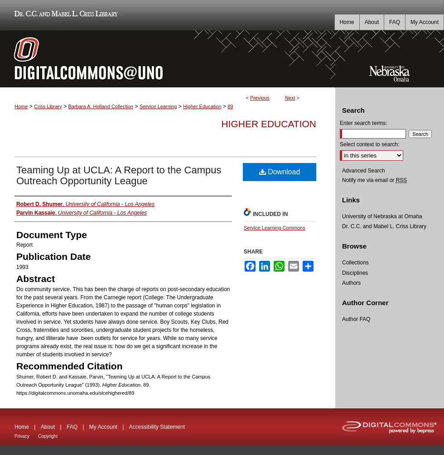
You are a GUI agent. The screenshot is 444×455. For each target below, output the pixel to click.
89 (230, 106)
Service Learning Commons (274, 227)
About (48, 427)
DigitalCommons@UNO (167, 58)
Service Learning (158, 106)
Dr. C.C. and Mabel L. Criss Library (64, 15)
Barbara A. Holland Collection (100, 106)
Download (279, 172)
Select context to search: (369, 144)
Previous (260, 98)
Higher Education (202, 106)
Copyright (48, 436)
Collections (355, 262)
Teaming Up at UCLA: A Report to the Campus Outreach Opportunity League (118, 175)
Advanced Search (363, 171)
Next (290, 98)
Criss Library (48, 106)
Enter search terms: (363, 123)
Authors (351, 283)
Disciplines (355, 273)
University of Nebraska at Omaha (382, 216)
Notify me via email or (374, 180)
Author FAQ (356, 319)
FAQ (72, 427)
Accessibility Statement (157, 427)
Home (21, 106)
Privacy (21, 436)
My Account (103, 427)
